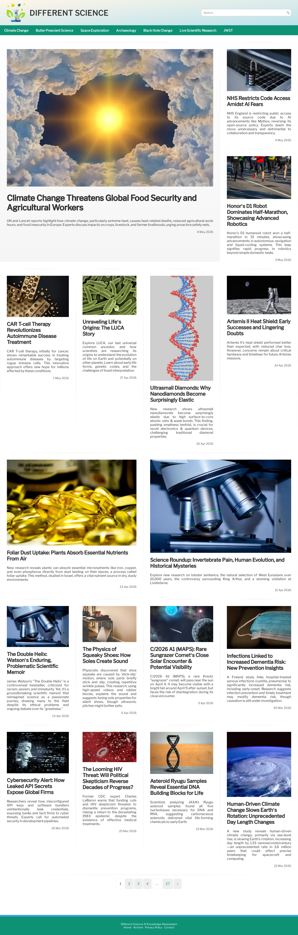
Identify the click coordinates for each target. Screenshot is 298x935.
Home (127, 927)
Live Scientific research (198, 31)
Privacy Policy (153, 927)
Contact (169, 927)
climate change (16, 31)
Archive (138, 927)
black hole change (157, 31)
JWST (228, 31)
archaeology (126, 31)
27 (168, 884)
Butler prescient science (54, 31)
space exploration (94, 31)
